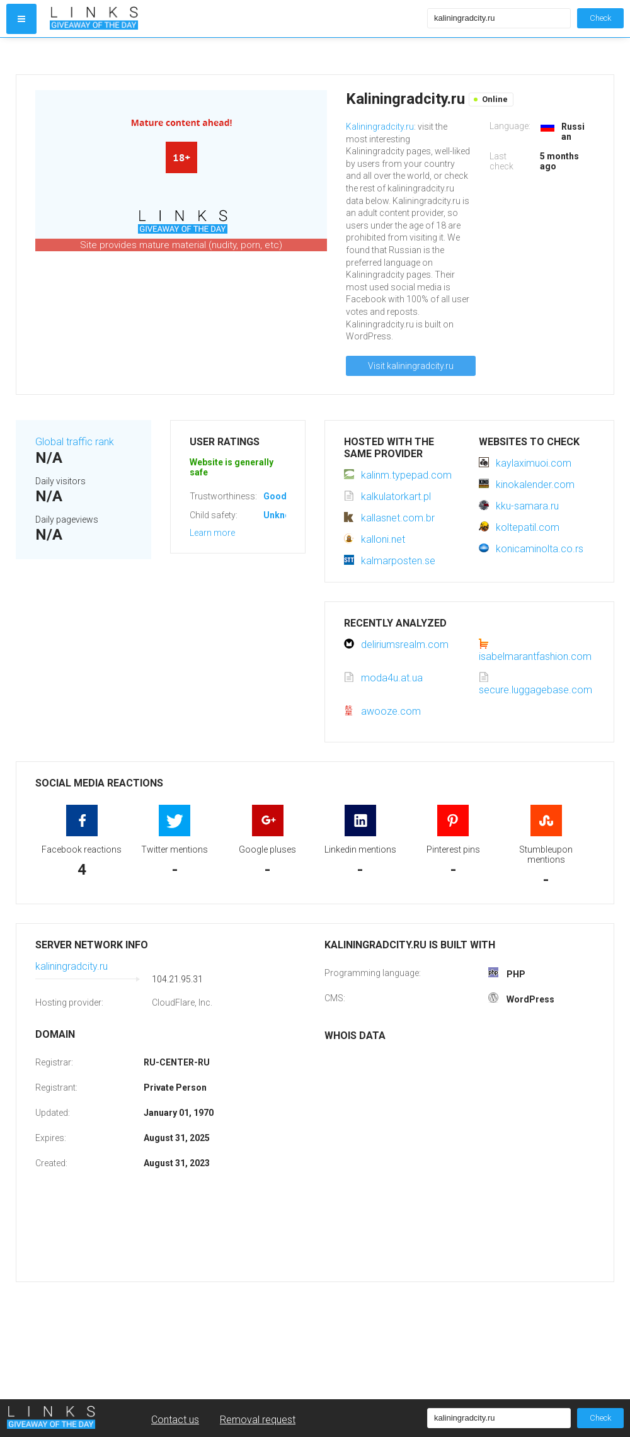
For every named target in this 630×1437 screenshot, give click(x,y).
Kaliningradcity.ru (380, 127)
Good (275, 496)
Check (600, 18)
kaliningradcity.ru (71, 966)
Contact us (175, 1420)
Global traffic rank (74, 442)
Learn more (212, 533)
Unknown (282, 515)
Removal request (257, 1420)
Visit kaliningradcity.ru (411, 366)
